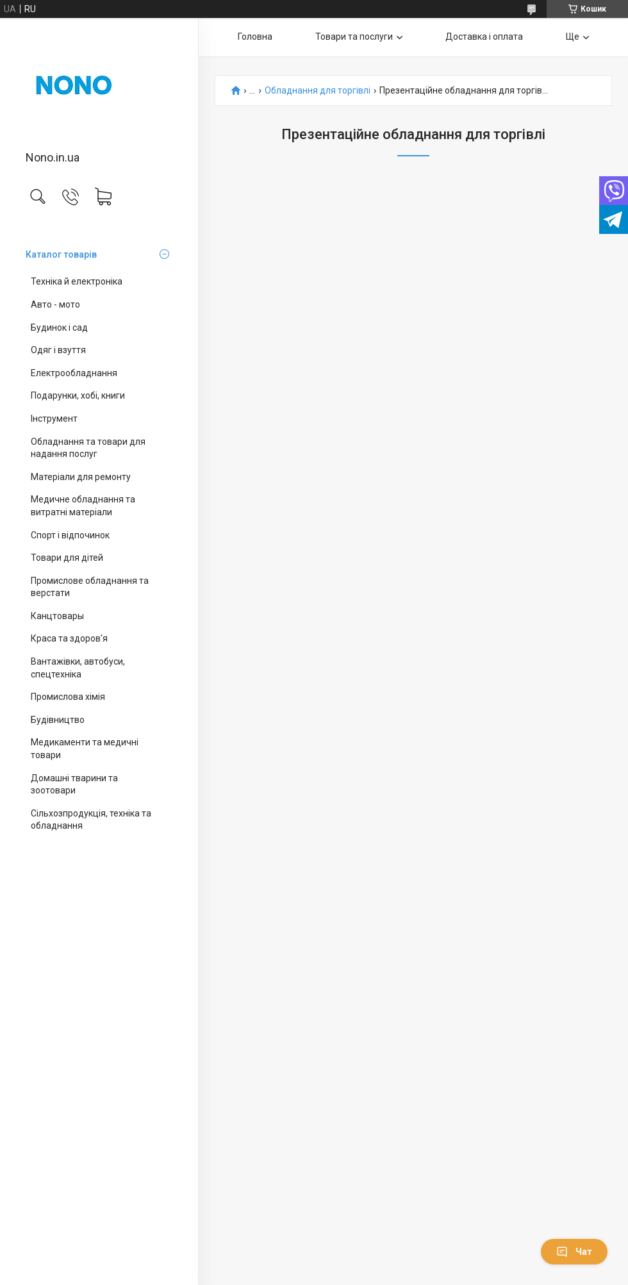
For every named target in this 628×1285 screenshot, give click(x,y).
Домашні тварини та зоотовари (74, 784)
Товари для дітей (67, 557)
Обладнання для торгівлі (317, 90)
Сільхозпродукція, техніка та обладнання (91, 819)
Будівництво (58, 720)
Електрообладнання (74, 373)
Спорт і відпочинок (70, 535)
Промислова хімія (68, 697)
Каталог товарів (61, 254)
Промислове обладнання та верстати (90, 587)
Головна (255, 36)
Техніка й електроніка (76, 281)
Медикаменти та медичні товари (84, 748)
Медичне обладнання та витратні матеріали (83, 505)
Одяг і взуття (58, 350)
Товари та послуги (354, 36)
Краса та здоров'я (69, 638)
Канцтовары (57, 616)
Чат (574, 1251)
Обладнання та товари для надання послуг (88, 448)
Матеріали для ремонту (81, 477)
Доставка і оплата (484, 36)
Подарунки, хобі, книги (78, 395)
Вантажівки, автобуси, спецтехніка (78, 667)
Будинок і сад (59, 327)
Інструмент (54, 418)
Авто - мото (55, 304)
